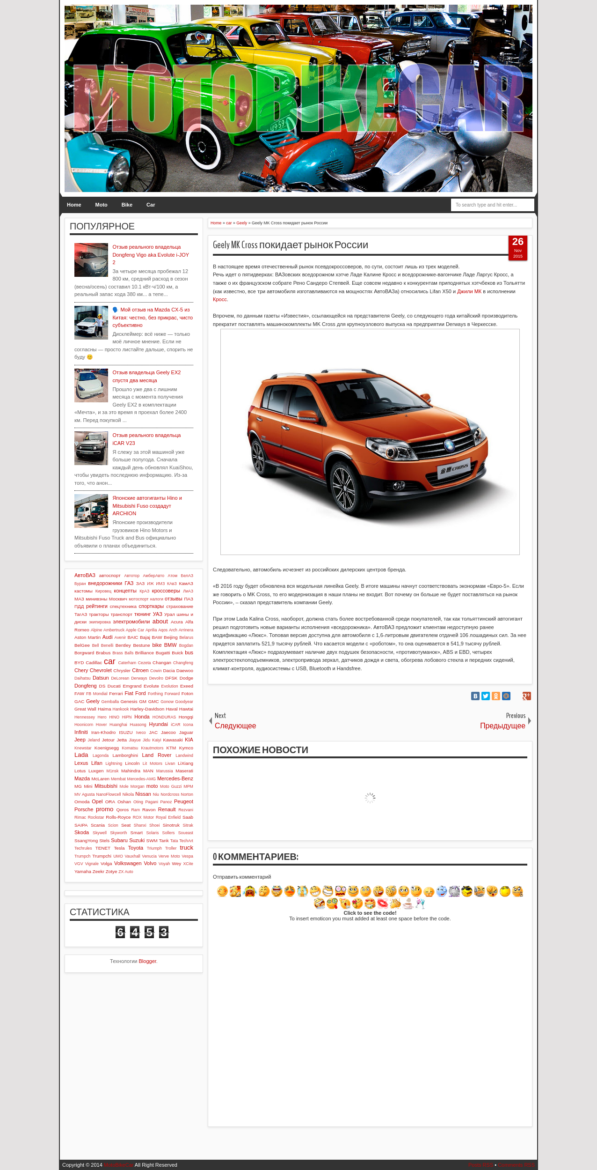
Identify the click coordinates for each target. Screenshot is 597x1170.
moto (152, 786)
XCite (188, 863)
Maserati (184, 770)
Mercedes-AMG (141, 779)
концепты (125, 590)
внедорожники (105, 583)
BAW (157, 637)
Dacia (169, 670)
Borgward (84, 652)
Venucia (149, 856)
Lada (81, 754)
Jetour (108, 739)
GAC (79, 701)
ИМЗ (160, 583)
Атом (173, 575)
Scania (98, 825)
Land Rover (157, 755)
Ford (140, 693)
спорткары (151, 606)
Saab (187, 817)
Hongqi (186, 716)
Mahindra (130, 770)
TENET (102, 848)
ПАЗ (188, 598)
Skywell (100, 832)
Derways (139, 678)
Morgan (138, 786)
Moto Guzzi (171, 786)
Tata (174, 840)
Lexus (81, 763)
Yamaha (82, 871)
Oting (138, 802)
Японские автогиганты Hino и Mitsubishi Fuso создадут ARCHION (147, 505)
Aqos (162, 630)
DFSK (171, 678)
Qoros (122, 809)
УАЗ (157, 614)
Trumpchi (101, 856)
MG (78, 786)
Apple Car (135, 630)
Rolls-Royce (118, 817)
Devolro (156, 678)
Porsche (83, 809)
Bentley (123, 645)
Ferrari (116, 693)
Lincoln (132, 763)
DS (102, 686)
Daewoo (184, 670)
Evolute (151, 686)
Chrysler (122, 670)
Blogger (147, 961)
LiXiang (185, 763)
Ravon (149, 809)
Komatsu (130, 748)
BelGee (82, 645)
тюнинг (142, 614)
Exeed (186, 686)
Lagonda (101, 755)
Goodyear (184, 701)
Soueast (185, 832)
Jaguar (186, 732)
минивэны (96, 598)
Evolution (169, 686)
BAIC (132, 637)
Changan (162, 662)
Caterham (127, 662)
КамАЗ (186, 583)
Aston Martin (87, 637)
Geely (93, 701)
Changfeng (183, 662)
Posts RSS (480, 1165)
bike (156, 645)
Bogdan (186, 645)
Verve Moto (169, 856)
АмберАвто (153, 575)
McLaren (100, 778)
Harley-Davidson (147, 708)
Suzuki (137, 840)
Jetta (122, 739)
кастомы (83, 590)
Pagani (152, 802)
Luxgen (95, 770)
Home (74, 204)
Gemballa (110, 701)
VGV (78, 863)
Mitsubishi (106, 786)
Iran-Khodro (103, 732)
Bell (95, 645)
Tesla (119, 848)
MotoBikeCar (119, 1165)
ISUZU (126, 732)
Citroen (140, 670)
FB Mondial (97, 693)
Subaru (119, 840)
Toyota (135, 848)
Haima (104, 708)
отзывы (173, 598)
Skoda (81, 832)
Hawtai (186, 708)
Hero (102, 717)
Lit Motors (152, 763)
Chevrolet (101, 670)
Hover (101, 724)
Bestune (141, 645)
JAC (153, 732)
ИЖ (150, 583)
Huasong (138, 724)
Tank (164, 840)
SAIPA (80, 825)
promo (104, 809)
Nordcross (169, 794)
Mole (124, 786)
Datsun (101, 678)
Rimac (80, 817)
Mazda (82, 778)
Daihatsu (82, 678)
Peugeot (183, 801)
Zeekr (98, 871)
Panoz (166, 802)
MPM (188, 786)
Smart (137, 832)
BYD (79, 662)
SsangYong (86, 840)
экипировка (99, 622)
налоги (156, 599)
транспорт (121, 614)
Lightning (113, 763)
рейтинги (97, 606)
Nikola (128, 794)
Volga (106, 863)
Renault (167, 809)
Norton (187, 794)
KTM (171, 747)
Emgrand (132, 686)
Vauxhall (132, 856)
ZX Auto (125, 871)
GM (142, 701)
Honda (141, 716)
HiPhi (127, 717)
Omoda (81, 801)
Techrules (83, 848)
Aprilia (151, 630)
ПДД (79, 606)
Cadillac (94, 662)
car (109, 661)
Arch (173, 630)
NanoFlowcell (108, 794)
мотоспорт (138, 599)
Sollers (168, 832)
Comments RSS (516, 1165)
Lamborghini (125, 755)
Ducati (114, 686)
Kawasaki (173, 739)
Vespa (187, 856)
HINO (114, 717)
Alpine (96, 630)
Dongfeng (85, 686)
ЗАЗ (140, 583)
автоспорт (110, 575)
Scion (113, 825)
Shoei (154, 825)
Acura (177, 621)
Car (150, 204)
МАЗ (79, 598)
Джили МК (469, 291)
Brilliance (144, 652)
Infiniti (81, 732)
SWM (152, 840)
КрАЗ (144, 591)
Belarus (186, 637)
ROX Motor (143, 817)
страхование (179, 606)
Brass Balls (122, 653)
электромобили (131, 621)
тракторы (99, 614)
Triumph (154, 848)
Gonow (167, 701)
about (160, 621)
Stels (104, 840)
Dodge (186, 678)
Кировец (103, 591)
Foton (187, 693)
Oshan (124, 801)
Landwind (184, 755)
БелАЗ (187, 575)
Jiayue (134, 740)
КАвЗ (172, 583)
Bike (127, 204)
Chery (81, 670)
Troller (171, 848)
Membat (118, 779)
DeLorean (120, 678)
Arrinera (186, 630)
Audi (107, 637)
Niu (156, 794)
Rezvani (185, 809)
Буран (80, 583)
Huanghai (118, 724)
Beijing (171, 637)
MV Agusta (84, 794)
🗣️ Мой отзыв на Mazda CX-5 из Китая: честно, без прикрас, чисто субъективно (152, 317)
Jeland (94, 740)
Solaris (152, 832)
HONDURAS (164, 717)
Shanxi (140, 825)
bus (189, 652)
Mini (88, 786)
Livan (170, 763)
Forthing (155, 693)
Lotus (80, 770)
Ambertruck (113, 630)
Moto (101, 204)
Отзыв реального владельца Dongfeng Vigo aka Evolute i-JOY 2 (150, 254)
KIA (189, 739)
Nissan (143, 794)
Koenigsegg (107, 747)
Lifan (96, 763)
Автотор (131, 575)
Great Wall (85, 708)
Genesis (128, 701)
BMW (170, 645)
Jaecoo (168, 732)
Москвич (118, 598)
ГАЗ (128, 583)
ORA (110, 801)
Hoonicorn (83, 724)
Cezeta (144, 662)
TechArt (186, 840)
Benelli (107, 645)
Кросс (220, 299)
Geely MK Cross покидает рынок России (290, 245)
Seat (126, 825)
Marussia (164, 771)
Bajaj (145, 637)
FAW (79, 693)
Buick (177, 652)
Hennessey (84, 717)
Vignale (92, 863)
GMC (153, 701)
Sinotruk (171, 825)
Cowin (155, 670)
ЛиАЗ (188, 591)
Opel (97, 801)
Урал (169, 614)
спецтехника (123, 606)
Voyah (164, 863)
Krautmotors (152, 748)
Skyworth (118, 832)
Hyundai (158, 724)
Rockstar (96, 817)
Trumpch (82, 856)
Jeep (80, 739)
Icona (188, 724)
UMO (118, 856)
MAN (148, 770)
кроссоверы (166, 590)
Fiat (128, 693)
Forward (172, 693)
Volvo (150, 863)
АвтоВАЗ (84, 575)
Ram (135, 809)
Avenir (120, 637)
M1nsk (112, 771)
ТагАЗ (80, 614)
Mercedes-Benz (175, 778)
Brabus (103, 652)
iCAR (176, 724)
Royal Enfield (168, 817)
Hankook (121, 709)
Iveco (141, 732)
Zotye (111, 871)
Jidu (146, 740)
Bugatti (163, 652)
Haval (171, 708)
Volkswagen (128, 863)
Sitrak (187, 825)
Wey (177, 863)
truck (186, 847)
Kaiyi (156, 740)
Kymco (186, 747)
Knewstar (83, 748)
